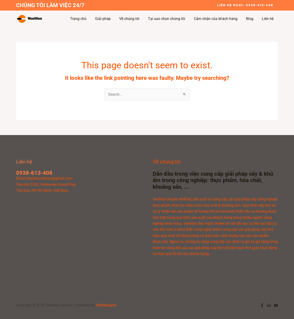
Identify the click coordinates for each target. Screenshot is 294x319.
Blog (251, 19)
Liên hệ (268, 19)
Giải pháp (109, 19)
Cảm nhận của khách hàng (218, 19)
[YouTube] (276, 305)
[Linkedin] (269, 305)
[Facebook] (262, 305)
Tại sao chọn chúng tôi (170, 19)
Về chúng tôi (135, 19)
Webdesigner (106, 305)
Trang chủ (86, 19)
